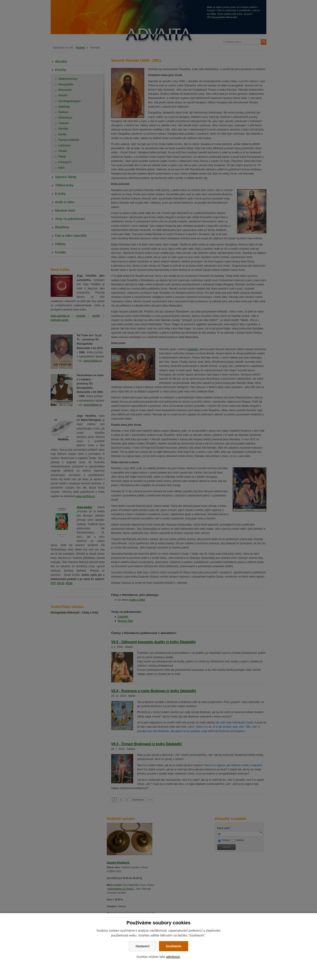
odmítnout (173, 957)
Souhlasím (173, 946)
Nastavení (142, 946)
